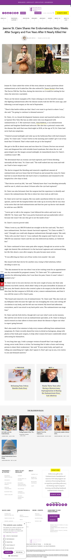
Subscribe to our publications (54, 511)
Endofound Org (58, 436)
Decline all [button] (19, 552)
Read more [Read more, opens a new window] (14, 532)
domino (45, 556)
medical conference (8, 488)
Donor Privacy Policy (56, 530)
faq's (21, 519)
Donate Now (62, 13)
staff (32, 486)
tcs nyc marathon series (21, 497)
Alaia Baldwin (41, 122)
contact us (34, 474)
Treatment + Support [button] (14, 19)
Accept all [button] (8, 552)
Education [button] (26, 18)
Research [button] (34, 18)
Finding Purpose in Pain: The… (26, 432)
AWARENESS (49, 2)
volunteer (21, 488)
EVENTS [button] (50, 18)
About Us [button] (57, 18)
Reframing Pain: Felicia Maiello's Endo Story (19, 387)
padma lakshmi (9, 521)
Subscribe (54, 516)
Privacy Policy (54, 525)
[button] (14, 556)
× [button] (24, 523)
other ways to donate (22, 479)
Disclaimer (53, 526)
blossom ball (8, 491)
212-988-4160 (47, 544)
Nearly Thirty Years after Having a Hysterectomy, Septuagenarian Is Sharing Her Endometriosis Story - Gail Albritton (51, 391)
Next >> (51, 367)
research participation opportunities (22, 484)
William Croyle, (31, 38)
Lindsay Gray (5, 436)
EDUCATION (39, 2)
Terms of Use (63, 525)
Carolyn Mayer (40, 436)
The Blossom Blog (35, 410)
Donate (53, 520)
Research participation (8, 476)
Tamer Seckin (49, 88)
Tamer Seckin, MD (9, 518)
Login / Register (47, 13)
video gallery (9, 494)
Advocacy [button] (42, 18)
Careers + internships (21, 492)
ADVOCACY (30, 2)
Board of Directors (34, 478)
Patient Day (38, 521)
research (7, 480)
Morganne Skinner (24, 434)
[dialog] (14, 540)
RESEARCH (21, 2)
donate (20, 475)
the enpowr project (8, 483)
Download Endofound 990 (9, 514)
